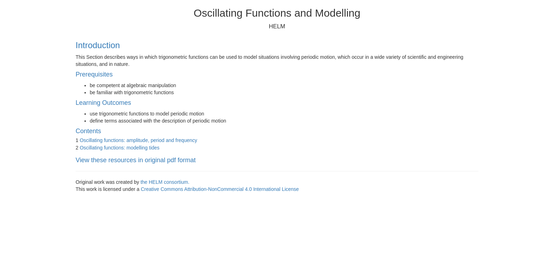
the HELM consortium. (165, 182)
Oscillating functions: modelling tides (120, 148)
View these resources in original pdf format (136, 160)
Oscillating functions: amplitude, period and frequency (138, 140)
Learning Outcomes (103, 102)
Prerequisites (94, 74)
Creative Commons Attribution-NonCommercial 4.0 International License (220, 189)
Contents (88, 131)
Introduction (98, 45)
